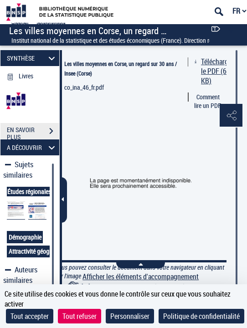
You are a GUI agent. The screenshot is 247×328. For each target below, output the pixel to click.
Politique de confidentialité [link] (201, 316)
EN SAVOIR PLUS (33, 132)
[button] (231, 116)
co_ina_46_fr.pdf (84, 87)
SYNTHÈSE (32, 58)
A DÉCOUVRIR (32, 147)
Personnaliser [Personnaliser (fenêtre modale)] (129, 316)
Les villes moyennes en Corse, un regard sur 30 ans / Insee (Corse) (120, 68)
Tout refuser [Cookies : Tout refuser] (79, 316)
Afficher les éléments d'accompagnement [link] (140, 277)
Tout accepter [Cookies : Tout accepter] (29, 316)
